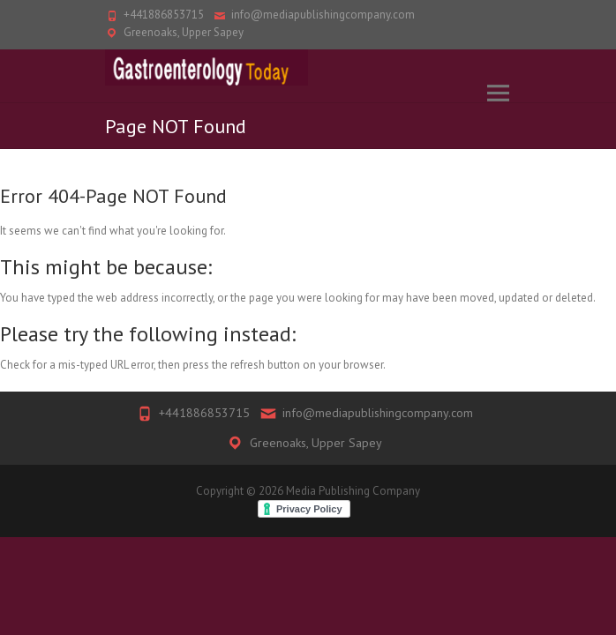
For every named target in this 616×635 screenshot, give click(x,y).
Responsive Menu (498, 93)
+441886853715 (164, 14)
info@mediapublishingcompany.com (323, 14)
